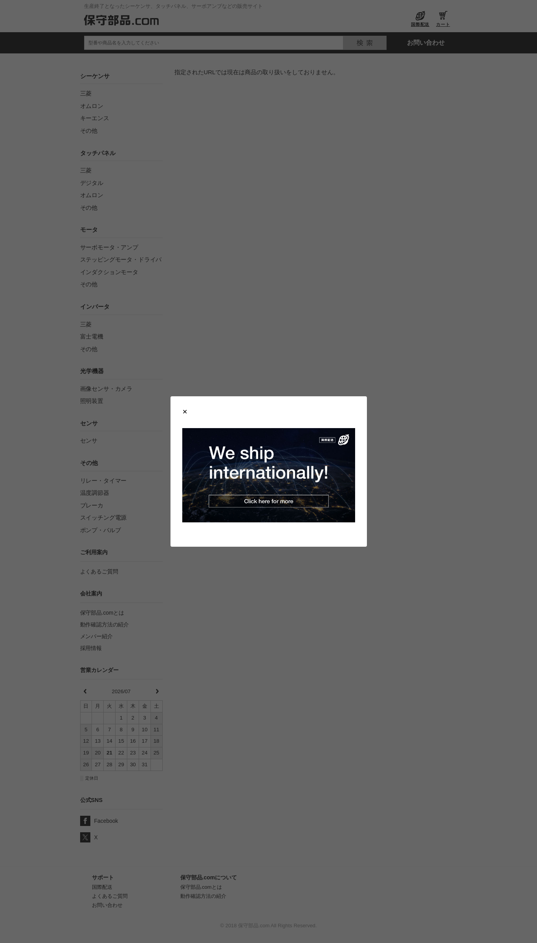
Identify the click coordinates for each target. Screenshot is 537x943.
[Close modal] (184, 412)
